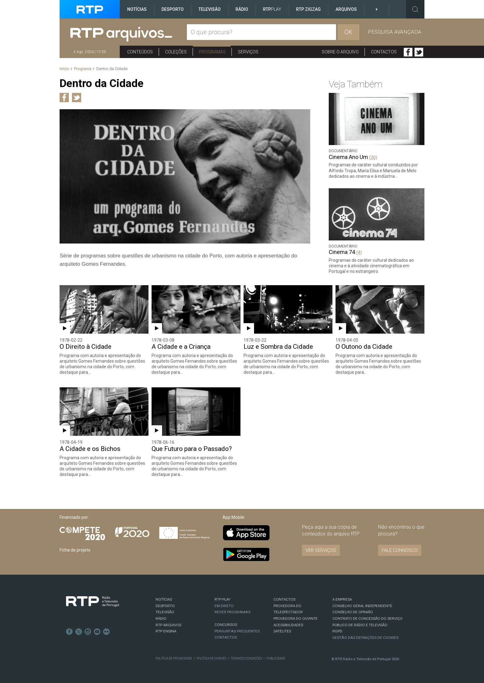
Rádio (242, 9)
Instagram (88, 631)
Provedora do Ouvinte (295, 618)
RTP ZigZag (308, 9)
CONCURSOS (226, 625)
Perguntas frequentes (237, 631)
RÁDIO (161, 618)
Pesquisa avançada (394, 32)
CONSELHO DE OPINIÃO (352, 612)
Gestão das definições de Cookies (365, 637)
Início (64, 68)
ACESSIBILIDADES (288, 625)
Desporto (172, 9)
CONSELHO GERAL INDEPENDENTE (362, 606)
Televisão (209, 9)
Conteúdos (140, 51)
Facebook (408, 52)
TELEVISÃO (165, 612)
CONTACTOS (284, 599)
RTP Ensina (166, 631)
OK (348, 32)
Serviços (248, 51)
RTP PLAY (222, 599)
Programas (212, 51)
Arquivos (346, 9)
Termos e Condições (246, 658)
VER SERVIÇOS (321, 550)
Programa (82, 68)
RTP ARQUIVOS (168, 625)
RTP (272, 9)
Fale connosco (400, 550)
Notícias (137, 9)
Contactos (384, 51)
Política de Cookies (211, 658)
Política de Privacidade (174, 658)
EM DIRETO (224, 606)
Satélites (282, 631)
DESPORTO (165, 606)
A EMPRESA (342, 599)
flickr (106, 631)
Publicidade (275, 658)
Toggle (415, 9)
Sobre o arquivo (340, 51)
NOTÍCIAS (164, 599)
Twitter (419, 52)
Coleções (176, 51)
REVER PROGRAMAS (232, 612)
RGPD (337, 631)
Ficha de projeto (75, 550)
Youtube (97, 631)
